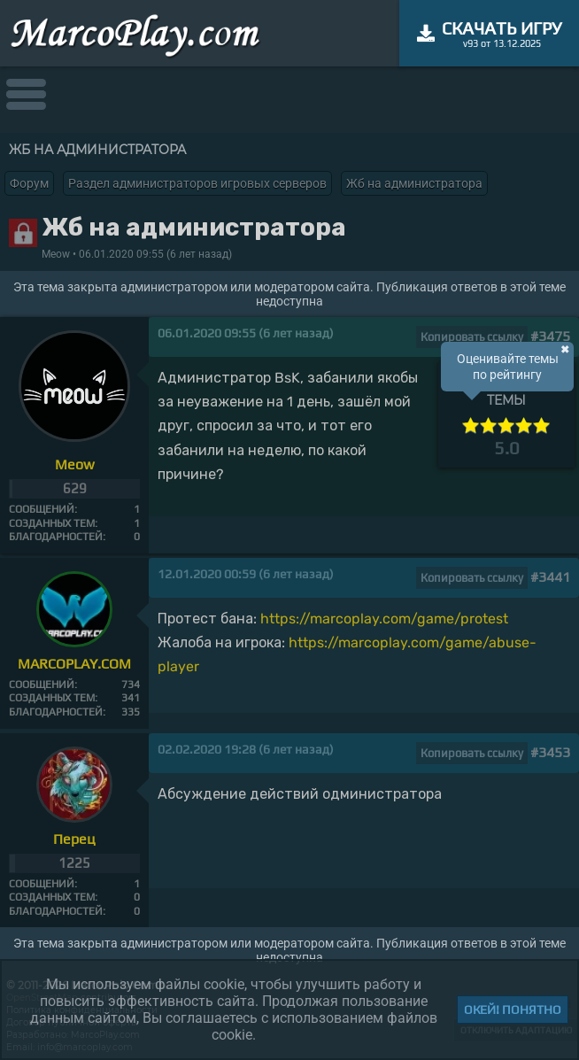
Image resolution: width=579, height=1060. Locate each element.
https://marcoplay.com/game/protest (384, 618)
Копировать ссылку (472, 337)
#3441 (550, 577)
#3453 (550, 752)
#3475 (550, 336)
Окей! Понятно (512, 1009)
